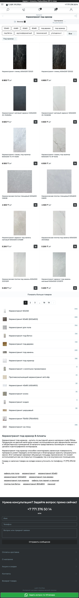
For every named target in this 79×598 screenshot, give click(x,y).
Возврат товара (39, 581)
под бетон (8, 33)
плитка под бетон (12, 484)
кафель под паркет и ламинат (45, 480)
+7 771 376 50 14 (39, 509)
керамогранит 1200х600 (15, 477)
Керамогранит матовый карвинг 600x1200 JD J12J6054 (19, 114)
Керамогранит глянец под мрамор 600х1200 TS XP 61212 (55, 156)
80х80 (34, 28)
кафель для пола (11, 473)
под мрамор (60, 28)
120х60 (6, 28)
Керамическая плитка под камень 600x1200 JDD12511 (19, 280)
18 (44, 303)
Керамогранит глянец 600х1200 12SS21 (17, 71)
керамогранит (28, 473)
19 (49, 303)
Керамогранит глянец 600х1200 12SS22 (57, 71)
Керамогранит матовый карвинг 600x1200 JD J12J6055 (58, 114)
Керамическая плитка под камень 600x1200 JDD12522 (59, 239)
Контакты (39, 574)
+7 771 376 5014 (71, 5)
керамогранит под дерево (41, 477)
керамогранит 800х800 (34, 484)
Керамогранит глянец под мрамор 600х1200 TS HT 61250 (16, 156)
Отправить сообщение (39, 542)
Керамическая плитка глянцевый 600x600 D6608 (19, 197)
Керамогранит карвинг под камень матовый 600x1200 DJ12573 (55, 280)
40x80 (15, 28)
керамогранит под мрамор (16, 480)
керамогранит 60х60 (47, 473)
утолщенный (56, 33)
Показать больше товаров (40, 295)
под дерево (46, 28)
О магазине (39, 559)
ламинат (51, 484)
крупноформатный (24, 33)
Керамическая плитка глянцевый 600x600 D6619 (58, 197)
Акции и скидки (39, 567)
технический (41, 33)
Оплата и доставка (39, 552)
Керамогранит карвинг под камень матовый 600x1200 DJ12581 (16, 239)
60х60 (25, 28)
